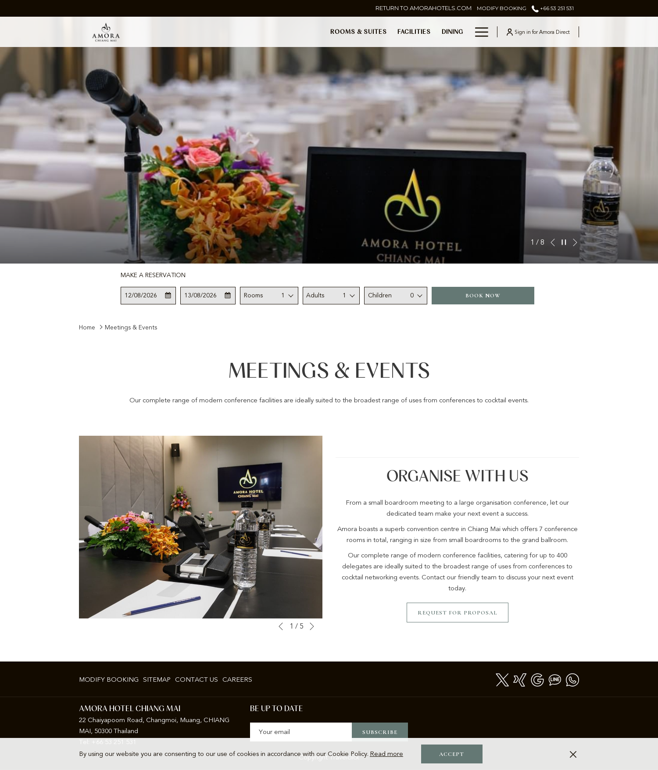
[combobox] (288, 295)
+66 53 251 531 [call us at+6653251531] (553, 8)
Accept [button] (451, 754)
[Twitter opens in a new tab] (502, 679)
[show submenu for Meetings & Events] (411, 32)
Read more (386, 754)
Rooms (253, 295)
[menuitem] (220, 32)
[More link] (478, 32)
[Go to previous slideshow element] (553, 242)
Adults (315, 295)
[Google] (537, 679)
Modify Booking (109, 679)
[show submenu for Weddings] (464, 32)
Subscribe (379, 732)
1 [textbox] (283, 295)
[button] (148, 295)
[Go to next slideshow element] (575, 242)
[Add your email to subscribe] (301, 732)
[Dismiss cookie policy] (573, 754)
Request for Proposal (457, 612)
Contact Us (196, 679)
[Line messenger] (554, 679)
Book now (483, 295)
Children (380, 295)
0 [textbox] (412, 295)
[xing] (519, 679)
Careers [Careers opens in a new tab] (237, 681)
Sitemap (157, 679)
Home (87, 327)
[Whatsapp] (572, 679)
